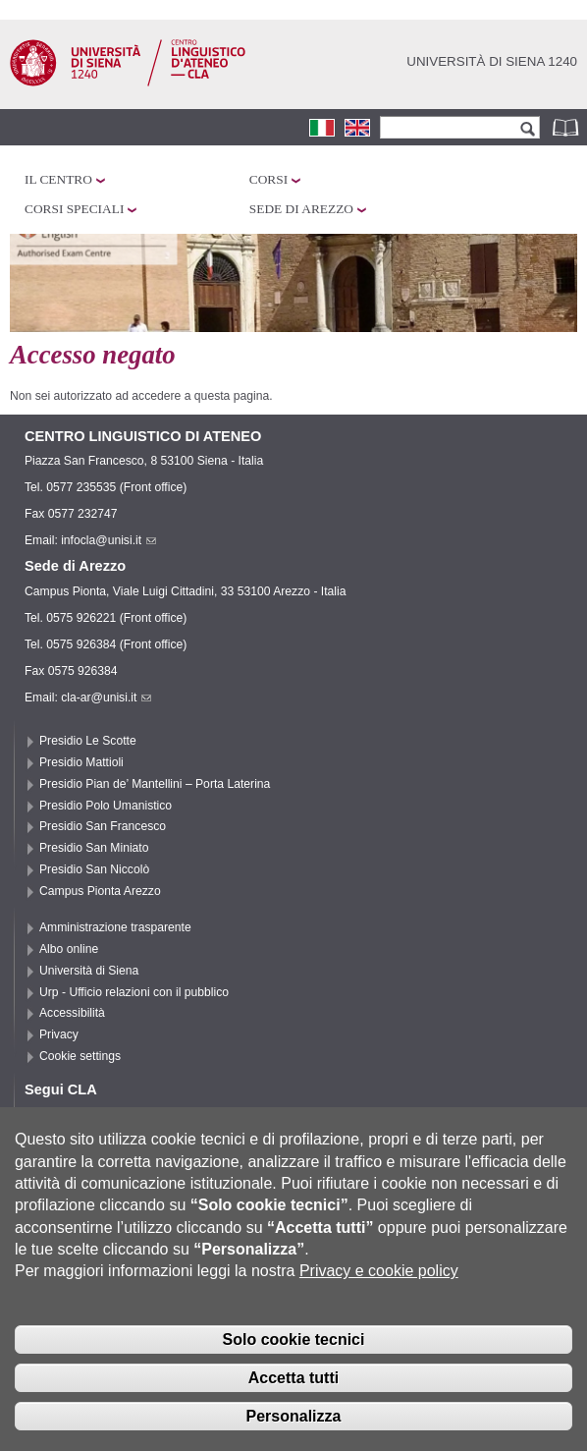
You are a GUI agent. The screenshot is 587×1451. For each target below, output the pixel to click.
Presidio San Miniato (94, 848)
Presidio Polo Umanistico (105, 805)
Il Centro (58, 179)
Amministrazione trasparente (115, 927)
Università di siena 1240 (491, 61)
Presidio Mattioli (81, 762)
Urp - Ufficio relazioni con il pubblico (134, 992)
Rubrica (567, 127)
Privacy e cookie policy (378, 1288)
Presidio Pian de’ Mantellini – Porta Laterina (154, 784)
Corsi (268, 179)
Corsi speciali (74, 208)
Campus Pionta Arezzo (100, 891)
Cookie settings (80, 1056)
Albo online (68, 949)
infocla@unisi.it (108, 540)
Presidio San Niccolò (94, 869)
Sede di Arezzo (301, 208)
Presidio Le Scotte (87, 741)
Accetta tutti (293, 1394)
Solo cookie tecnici (294, 1356)
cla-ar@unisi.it (106, 697)
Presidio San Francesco (102, 826)
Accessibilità (72, 1013)
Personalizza (294, 1432)
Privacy (59, 1034)
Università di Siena (88, 970)
